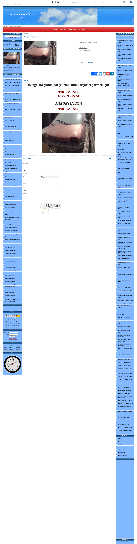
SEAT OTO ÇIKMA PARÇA (124, 362)
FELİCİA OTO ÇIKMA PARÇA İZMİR (125, 153)
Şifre (8, 334)
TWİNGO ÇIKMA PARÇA (11, 267)
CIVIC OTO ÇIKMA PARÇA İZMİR (124, 91)
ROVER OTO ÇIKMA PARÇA (125, 348)
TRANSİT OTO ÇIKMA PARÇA (125, 403)
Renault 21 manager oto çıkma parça (11, 235)
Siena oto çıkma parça (10, 250)
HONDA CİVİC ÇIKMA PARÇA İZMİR (12, 100)
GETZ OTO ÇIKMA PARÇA (124, 168)
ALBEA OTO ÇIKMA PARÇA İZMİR (125, 50)
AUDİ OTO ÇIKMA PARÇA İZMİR (124, 55)
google (119, 441)
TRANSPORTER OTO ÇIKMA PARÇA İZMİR (125, 397)
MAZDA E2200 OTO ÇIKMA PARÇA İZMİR (124, 252)
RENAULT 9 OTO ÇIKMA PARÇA (124, 318)
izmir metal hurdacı (122, 455)
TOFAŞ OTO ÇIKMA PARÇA (124, 406)
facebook (120, 444)
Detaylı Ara (12, 37)
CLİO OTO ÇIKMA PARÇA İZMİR (124, 100)
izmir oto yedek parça (122, 449)
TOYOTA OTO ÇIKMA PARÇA (125, 409)
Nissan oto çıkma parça (10, 185)
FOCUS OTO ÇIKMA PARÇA (125, 162)
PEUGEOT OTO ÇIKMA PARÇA (125, 300)
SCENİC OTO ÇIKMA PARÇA (125, 359)
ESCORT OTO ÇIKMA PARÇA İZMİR (125, 132)
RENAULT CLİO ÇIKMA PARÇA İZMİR (12, 213)
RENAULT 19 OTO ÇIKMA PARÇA (124, 331)
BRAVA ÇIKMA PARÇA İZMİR (12, 91)
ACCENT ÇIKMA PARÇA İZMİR (12, 79)
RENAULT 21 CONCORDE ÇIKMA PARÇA (11, 231)
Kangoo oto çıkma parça (10, 261)
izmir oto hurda (121, 452)
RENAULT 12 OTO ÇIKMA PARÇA (124, 327)
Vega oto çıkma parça (9, 292)
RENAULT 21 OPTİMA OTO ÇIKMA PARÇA (124, 345)
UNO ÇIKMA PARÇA (10, 286)
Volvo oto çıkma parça (10, 295)
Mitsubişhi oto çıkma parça (11, 168)
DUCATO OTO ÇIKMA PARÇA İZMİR (125, 125)
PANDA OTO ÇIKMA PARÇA (125, 290)
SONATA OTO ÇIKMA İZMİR (125, 376)
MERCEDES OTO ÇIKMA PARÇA (124, 259)
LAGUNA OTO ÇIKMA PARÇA (125, 220)
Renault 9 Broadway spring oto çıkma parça (12, 218)
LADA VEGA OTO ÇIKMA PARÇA (124, 212)
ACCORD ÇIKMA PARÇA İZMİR (13, 82)
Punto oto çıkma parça (10, 207)
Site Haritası (125, 542)
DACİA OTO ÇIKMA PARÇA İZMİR (124, 116)
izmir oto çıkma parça (10, 308)
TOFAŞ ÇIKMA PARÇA (10, 281)
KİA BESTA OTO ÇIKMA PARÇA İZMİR (124, 200)
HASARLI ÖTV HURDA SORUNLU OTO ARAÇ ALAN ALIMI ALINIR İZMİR (12, 299)
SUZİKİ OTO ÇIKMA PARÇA (125, 379)
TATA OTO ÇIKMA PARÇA (124, 387)
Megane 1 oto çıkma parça (11, 171)
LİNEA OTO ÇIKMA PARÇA (124, 223)
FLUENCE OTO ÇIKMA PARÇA (125, 159)
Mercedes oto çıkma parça (10, 165)
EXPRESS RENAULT (10, 120)
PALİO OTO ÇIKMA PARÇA (124, 287)
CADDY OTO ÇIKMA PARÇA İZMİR (125, 105)
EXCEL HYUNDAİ (9, 117)
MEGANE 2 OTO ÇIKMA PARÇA (124, 234)
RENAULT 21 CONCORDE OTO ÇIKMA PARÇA (125, 336)
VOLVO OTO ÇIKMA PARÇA (125, 427)
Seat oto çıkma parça (9, 256)
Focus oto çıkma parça (10, 134)
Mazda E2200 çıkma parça (11, 162)
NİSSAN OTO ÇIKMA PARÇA (125, 274)
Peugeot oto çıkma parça (10, 201)
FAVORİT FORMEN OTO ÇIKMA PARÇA (124, 149)
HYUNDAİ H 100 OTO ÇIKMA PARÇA (125, 179)
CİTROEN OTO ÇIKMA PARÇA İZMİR (125, 96)
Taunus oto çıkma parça (10, 278)
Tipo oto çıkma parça (9, 275)
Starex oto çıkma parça (10, 247)
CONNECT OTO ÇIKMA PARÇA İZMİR (125, 109)
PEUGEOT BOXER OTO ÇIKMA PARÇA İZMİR (123, 84)
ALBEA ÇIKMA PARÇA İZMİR (12, 85)
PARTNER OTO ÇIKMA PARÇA (125, 293)
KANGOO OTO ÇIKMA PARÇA (125, 197)
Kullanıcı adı (6, 332)
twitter (119, 446)
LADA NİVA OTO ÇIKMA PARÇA (124, 208)
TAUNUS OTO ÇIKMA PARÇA (125, 385)
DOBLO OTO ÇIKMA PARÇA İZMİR (125, 121)
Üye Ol (64, 2)
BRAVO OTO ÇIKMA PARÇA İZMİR (125, 71)
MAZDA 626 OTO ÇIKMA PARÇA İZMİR (124, 247)
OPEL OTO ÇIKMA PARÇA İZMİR (124, 281)
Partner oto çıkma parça (10, 204)
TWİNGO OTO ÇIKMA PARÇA (125, 411)
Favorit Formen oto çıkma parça (12, 129)
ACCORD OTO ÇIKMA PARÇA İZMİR (125, 46)
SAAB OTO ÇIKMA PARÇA (124, 354)
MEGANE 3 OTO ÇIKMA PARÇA (124, 238)
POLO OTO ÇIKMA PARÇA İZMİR (124, 306)
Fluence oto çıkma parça (10, 126)
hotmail (119, 438)
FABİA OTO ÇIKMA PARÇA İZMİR (124, 144)
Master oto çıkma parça (10, 179)
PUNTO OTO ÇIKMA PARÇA (125, 303)
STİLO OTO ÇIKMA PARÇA (124, 371)
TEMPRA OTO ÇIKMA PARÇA (125, 390)
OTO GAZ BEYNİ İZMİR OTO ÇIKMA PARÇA (125, 431)
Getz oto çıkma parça (9, 140)
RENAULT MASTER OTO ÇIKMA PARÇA (124, 313)
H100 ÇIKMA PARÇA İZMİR (11, 103)
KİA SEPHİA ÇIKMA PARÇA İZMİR (125, 193)
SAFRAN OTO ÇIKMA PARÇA (125, 357)
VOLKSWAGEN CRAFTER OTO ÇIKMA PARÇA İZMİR (125, 423)
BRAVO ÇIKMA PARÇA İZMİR (12, 93)
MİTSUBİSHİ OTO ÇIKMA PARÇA (124, 263)
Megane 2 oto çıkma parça (11, 173)
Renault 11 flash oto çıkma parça (12, 222)
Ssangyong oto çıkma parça (11, 258)
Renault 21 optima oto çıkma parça (12, 239)
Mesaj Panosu (72, 29)
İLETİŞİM (82, 29)
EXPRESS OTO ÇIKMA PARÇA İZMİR (125, 137)
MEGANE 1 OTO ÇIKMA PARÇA (124, 229)
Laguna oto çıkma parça (10, 145)
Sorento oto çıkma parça (10, 244)
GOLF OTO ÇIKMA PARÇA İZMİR (124, 171)
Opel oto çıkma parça (9, 190)
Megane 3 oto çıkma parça (11, 176)
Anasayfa (54, 29)
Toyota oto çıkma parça (10, 284)
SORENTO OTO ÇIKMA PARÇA (125, 373)
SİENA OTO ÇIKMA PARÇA (124, 365)
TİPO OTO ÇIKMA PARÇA (124, 393)
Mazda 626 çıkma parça (10, 159)
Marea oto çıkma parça (10, 154)
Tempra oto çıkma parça (10, 272)
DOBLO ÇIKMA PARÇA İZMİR (12, 109)
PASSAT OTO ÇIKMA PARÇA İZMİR (125, 296)
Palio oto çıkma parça (9, 199)
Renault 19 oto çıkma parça (11, 227)
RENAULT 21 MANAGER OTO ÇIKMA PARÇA (125, 340)
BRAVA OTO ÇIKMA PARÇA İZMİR (124, 66)
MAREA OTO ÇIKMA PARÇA (125, 255)
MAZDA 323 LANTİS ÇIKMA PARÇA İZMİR (125, 243)
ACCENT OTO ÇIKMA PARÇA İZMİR (125, 41)
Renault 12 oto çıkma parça (11, 224)
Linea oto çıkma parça (10, 148)
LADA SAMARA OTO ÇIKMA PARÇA (125, 217)
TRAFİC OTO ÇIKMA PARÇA (125, 400)
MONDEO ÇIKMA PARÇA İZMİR (124, 268)
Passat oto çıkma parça (10, 196)
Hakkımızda (62, 29)
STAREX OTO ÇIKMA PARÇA (125, 368)
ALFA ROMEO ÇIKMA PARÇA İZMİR (125, 59)
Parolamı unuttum (12, 338)
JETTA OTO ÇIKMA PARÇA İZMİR (124, 186)
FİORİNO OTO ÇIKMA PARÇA (125, 157)
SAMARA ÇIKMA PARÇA (11, 253)
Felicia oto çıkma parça (10, 131)
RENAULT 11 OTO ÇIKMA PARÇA (124, 322)
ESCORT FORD (8, 115)
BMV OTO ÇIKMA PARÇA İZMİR (124, 80)
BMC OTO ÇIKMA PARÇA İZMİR (124, 75)
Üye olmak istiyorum (12, 339)
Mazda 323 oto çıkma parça (11, 157)
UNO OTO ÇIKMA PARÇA (124, 417)
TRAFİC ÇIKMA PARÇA (11, 270)
